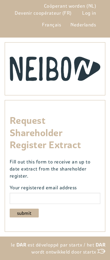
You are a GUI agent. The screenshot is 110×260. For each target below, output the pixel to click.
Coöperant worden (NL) (70, 6)
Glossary (18, 34)
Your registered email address (43, 187)
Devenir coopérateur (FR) (43, 13)
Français (51, 25)
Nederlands (83, 25)
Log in (89, 13)
